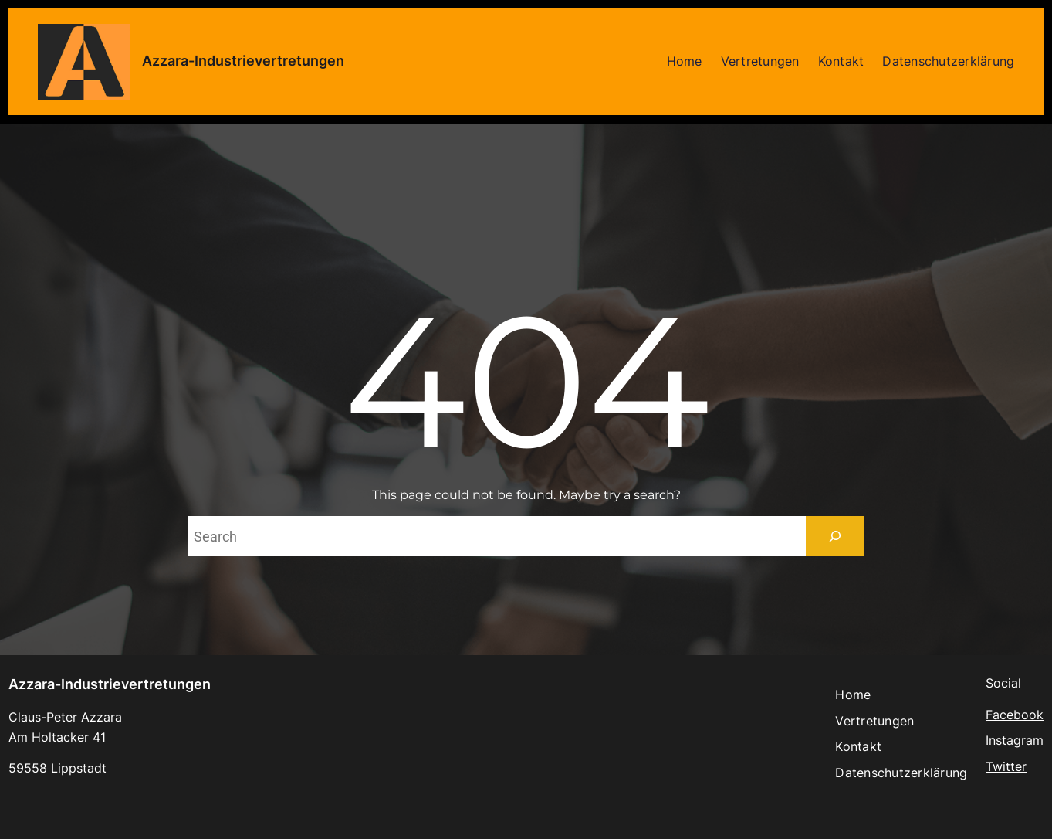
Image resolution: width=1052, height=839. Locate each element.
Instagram (1015, 740)
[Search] (835, 536)
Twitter (1006, 766)
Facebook (1015, 714)
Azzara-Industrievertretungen (243, 61)
